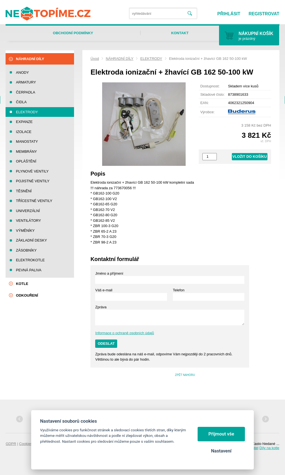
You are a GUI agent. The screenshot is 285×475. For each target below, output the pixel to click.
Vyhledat (189, 13)
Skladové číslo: (212, 94)
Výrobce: (207, 112)
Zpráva (100, 307)
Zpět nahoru (185, 374)
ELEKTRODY (151, 58)
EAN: (204, 103)
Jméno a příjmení (109, 273)
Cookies (25, 444)
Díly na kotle (269, 448)
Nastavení (221, 451)
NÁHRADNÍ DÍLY (119, 58)
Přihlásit (228, 13)
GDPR (11, 444)
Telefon (179, 290)
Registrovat (264, 13)
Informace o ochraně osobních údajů (124, 333)
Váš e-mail (103, 290)
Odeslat (106, 343)
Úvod (94, 58)
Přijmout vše (221, 434)
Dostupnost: (210, 86)
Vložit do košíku (249, 156)
